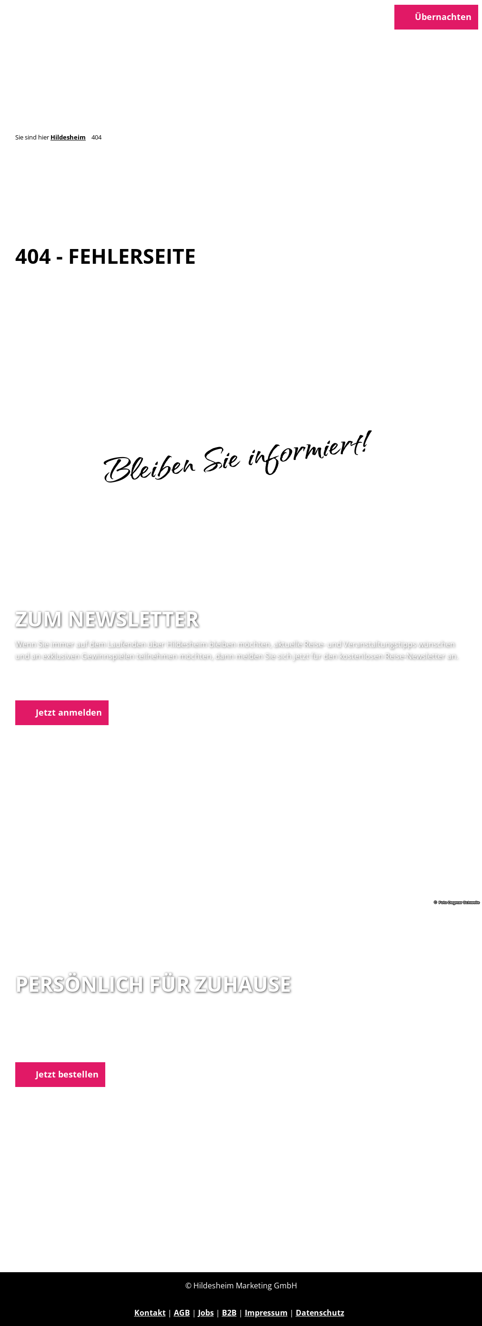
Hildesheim (68, 137)
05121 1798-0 (55, 1036)
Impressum (266, 1312)
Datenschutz (320, 1312)
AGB (182, 1312)
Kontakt (150, 1312)
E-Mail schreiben (46, 1048)
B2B (229, 1312)
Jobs (206, 1312)
